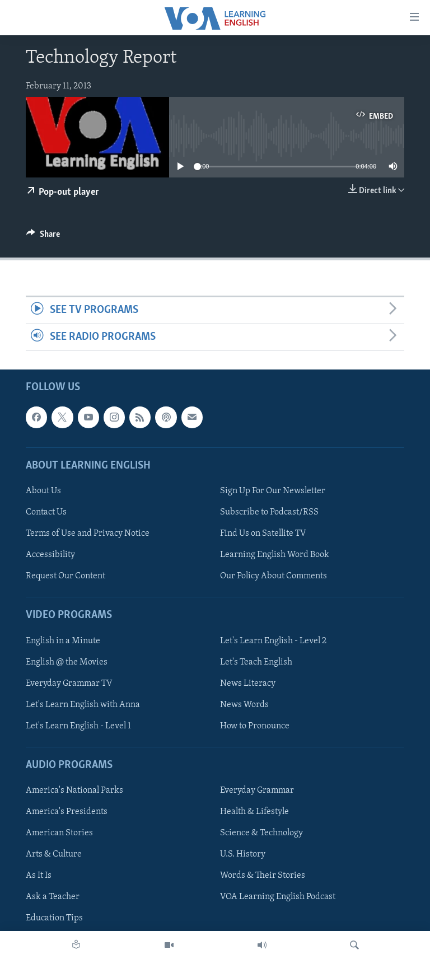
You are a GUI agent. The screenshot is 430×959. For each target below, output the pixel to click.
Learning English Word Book (274, 554)
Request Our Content (65, 576)
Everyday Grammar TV (69, 683)
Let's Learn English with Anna (83, 704)
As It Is (39, 875)
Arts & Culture (54, 854)
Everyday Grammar (257, 790)
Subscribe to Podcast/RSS (269, 512)
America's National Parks (74, 790)
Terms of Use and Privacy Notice (87, 533)
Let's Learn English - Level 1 (78, 726)
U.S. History (242, 854)
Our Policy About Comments (273, 576)
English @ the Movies (67, 662)
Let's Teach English (256, 662)
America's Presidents (67, 811)
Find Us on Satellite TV (263, 533)
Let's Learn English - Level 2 (273, 640)
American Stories (59, 833)
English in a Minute (63, 640)
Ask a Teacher (53, 896)
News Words (244, 704)
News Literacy (247, 683)
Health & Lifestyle (254, 811)
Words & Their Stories (262, 875)
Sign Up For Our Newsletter (272, 490)
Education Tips (54, 918)
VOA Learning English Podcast (277, 896)
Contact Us (46, 512)
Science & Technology (261, 833)
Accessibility (50, 554)
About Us (43, 490)
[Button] (43, 236)
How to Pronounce (254, 726)
